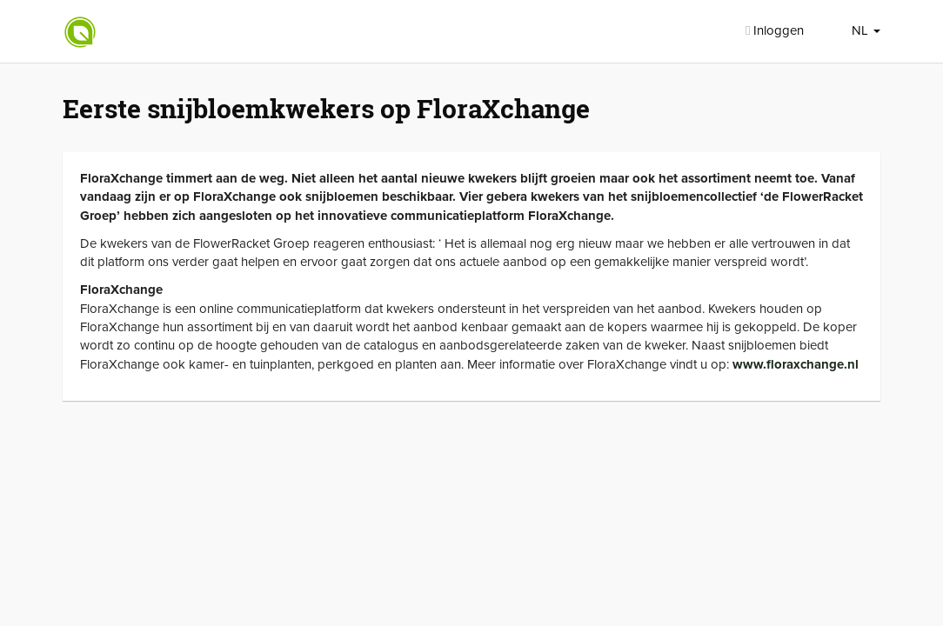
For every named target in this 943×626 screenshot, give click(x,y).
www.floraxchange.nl (795, 364)
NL (866, 30)
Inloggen (775, 30)
